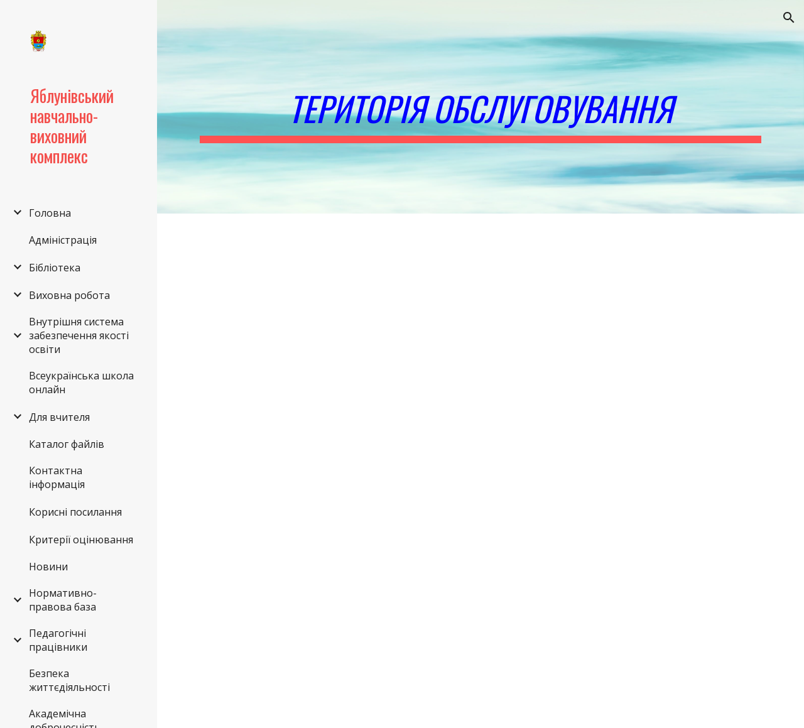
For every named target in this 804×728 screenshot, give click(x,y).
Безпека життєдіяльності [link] (69, 680)
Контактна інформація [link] (57, 477)
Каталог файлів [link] (66, 444)
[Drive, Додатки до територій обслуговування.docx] (334, 568)
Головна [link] (50, 213)
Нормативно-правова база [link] (63, 600)
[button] (789, 18)
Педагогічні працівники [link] (58, 640)
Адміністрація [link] (63, 240)
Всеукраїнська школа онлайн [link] (81, 382)
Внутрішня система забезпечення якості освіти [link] (79, 335)
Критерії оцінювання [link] (81, 539)
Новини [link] (48, 566)
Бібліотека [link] (54, 267)
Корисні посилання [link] (75, 512)
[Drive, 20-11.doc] (334, 332)
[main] (481, 106)
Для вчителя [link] (59, 417)
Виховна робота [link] (69, 295)
